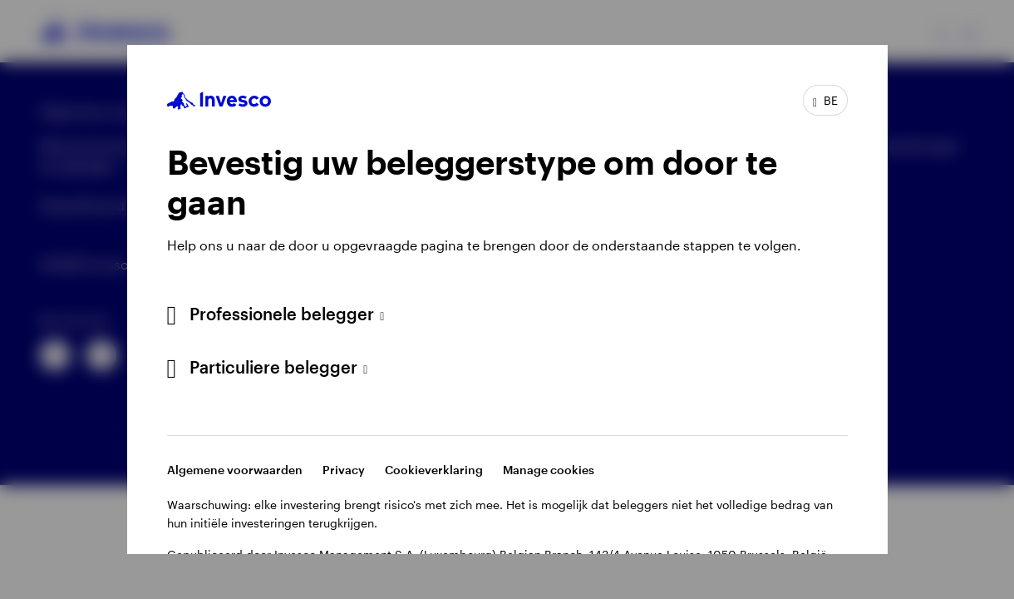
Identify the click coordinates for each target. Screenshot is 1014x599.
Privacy (343, 470)
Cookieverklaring (434, 470)
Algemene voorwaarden (235, 470)
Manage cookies (548, 469)
